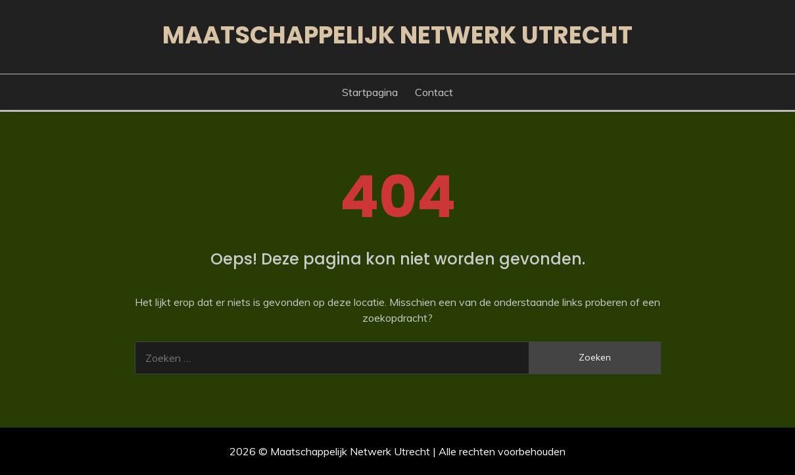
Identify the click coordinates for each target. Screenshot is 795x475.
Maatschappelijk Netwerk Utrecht (397, 35)
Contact (434, 92)
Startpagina (370, 92)
